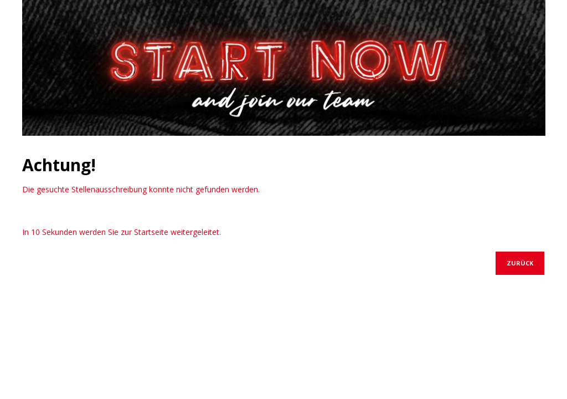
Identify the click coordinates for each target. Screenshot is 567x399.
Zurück (520, 263)
